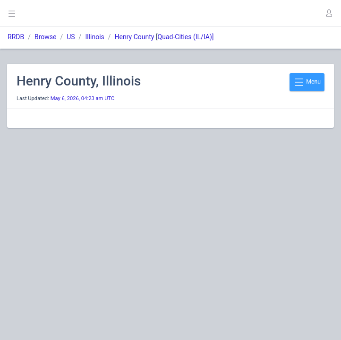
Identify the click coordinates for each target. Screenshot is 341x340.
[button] (328, 13)
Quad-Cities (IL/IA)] (186, 37)
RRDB (16, 37)
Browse (45, 37)
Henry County (134, 37)
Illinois (94, 37)
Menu (307, 82)
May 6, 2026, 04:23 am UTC (83, 98)
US (71, 37)
